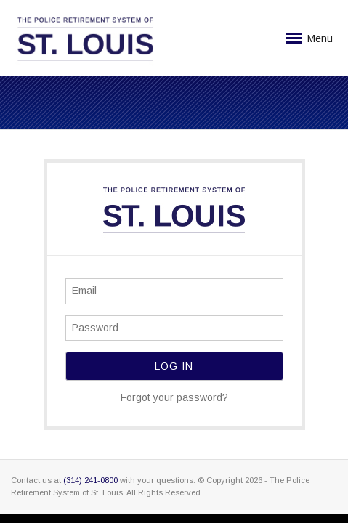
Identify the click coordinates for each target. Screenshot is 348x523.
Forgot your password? (174, 397)
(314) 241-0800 (90, 480)
